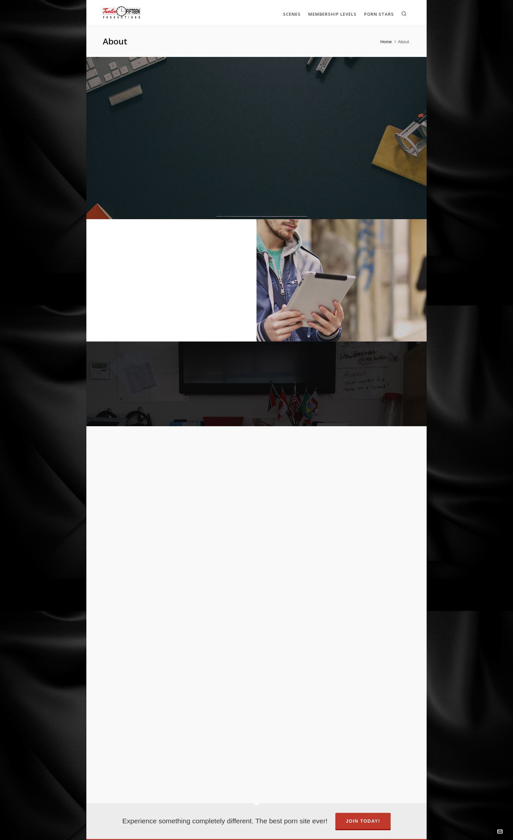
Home (386, 41)
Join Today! (363, 821)
